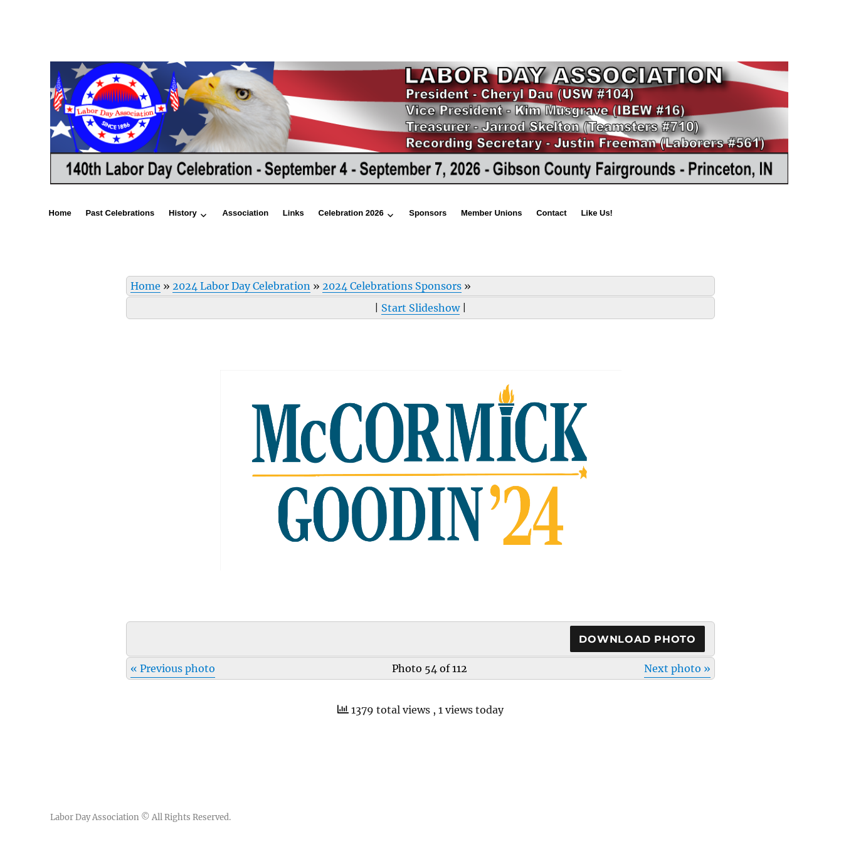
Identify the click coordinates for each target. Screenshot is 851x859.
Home (60, 213)
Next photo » (677, 668)
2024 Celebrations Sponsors (392, 286)
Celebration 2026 (351, 213)
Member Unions (491, 213)
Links (293, 213)
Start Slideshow (420, 308)
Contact (551, 213)
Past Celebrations (119, 213)
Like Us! (597, 213)
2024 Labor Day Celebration (241, 286)
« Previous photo (172, 668)
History (183, 213)
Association (245, 213)
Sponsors (428, 213)
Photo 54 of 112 (429, 668)
